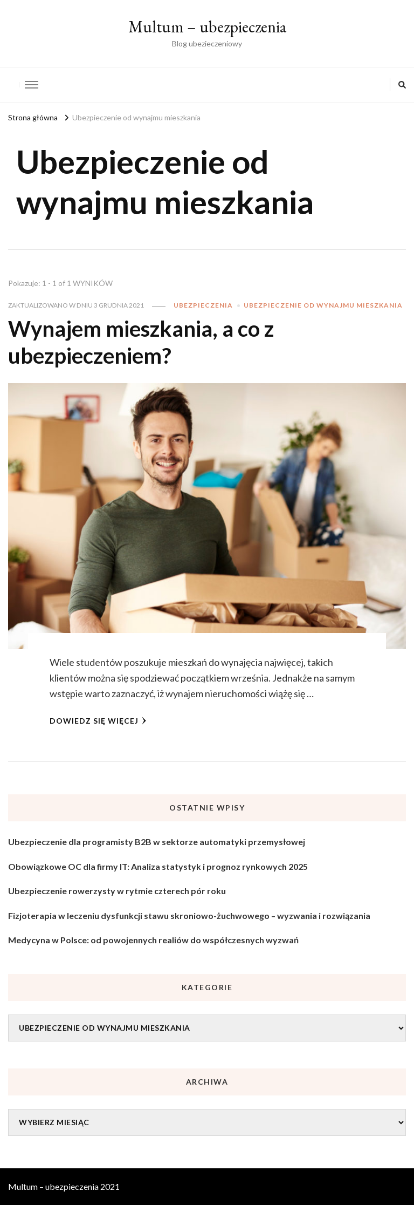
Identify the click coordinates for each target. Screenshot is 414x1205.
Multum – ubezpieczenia (207, 26)
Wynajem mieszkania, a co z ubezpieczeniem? (141, 342)
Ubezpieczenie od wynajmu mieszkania (323, 305)
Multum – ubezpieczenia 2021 (64, 1186)
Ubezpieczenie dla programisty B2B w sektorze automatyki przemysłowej (156, 841)
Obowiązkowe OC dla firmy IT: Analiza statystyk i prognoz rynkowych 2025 (158, 866)
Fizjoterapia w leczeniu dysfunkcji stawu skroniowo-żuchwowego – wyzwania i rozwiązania (189, 915)
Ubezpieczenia (203, 305)
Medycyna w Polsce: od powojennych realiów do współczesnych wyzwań (153, 940)
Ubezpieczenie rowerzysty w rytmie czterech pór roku (117, 891)
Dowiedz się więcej (98, 720)
